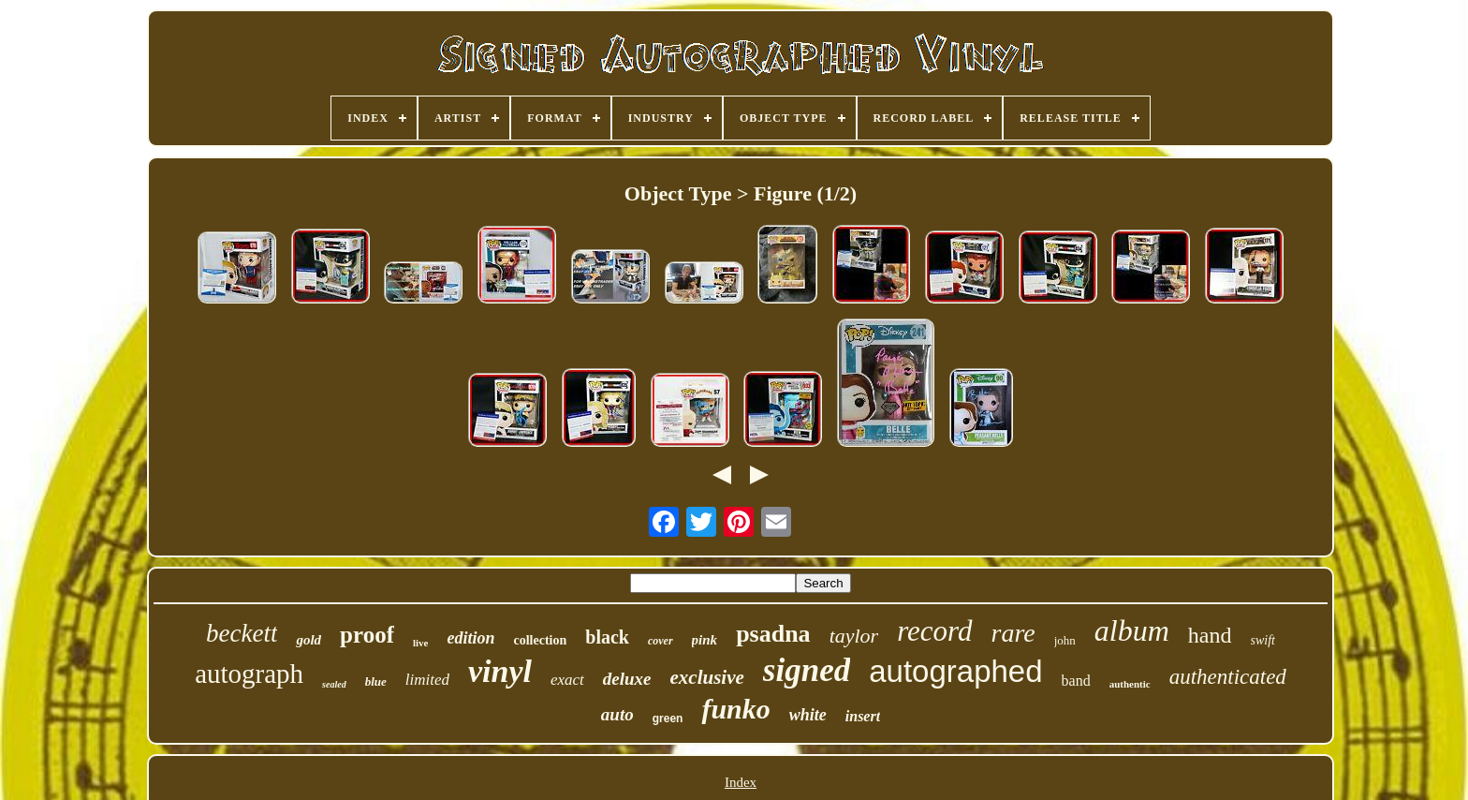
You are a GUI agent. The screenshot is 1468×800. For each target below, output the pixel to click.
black (607, 637)
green (668, 718)
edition (470, 638)
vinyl (500, 671)
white (808, 714)
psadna (773, 633)
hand (1210, 635)
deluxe (627, 679)
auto (617, 714)
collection (540, 640)
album (1131, 630)
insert (862, 716)
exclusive (707, 677)
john (1065, 640)
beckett (241, 633)
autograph (249, 674)
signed (806, 670)
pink (705, 639)
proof (367, 634)
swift (1263, 640)
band (1076, 681)
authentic (1130, 683)
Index (740, 782)
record (934, 631)
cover (660, 640)
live (421, 642)
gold (308, 639)
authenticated (1227, 677)
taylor (854, 635)
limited (427, 680)
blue (376, 681)
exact (567, 680)
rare (1013, 632)
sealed (334, 684)
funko (735, 708)
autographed (955, 671)
